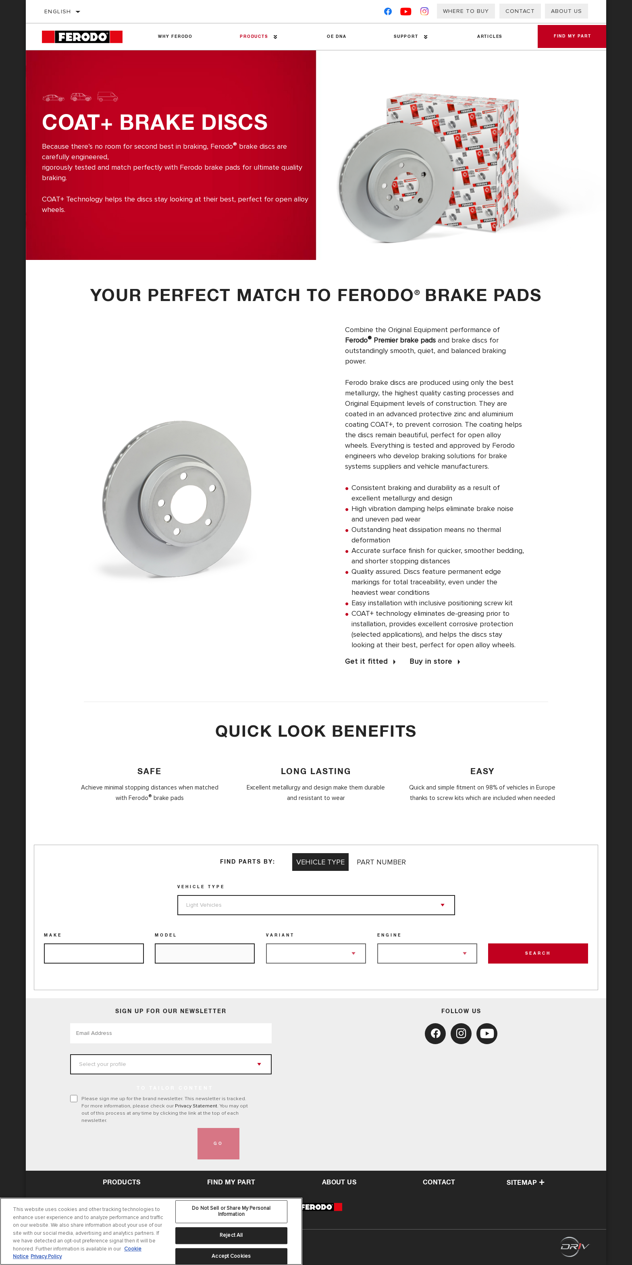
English (57, 11)
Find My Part (572, 37)
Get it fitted (366, 661)
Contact (520, 11)
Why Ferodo (175, 37)
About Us (566, 11)
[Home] (88, 37)
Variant (280, 935)
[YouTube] (406, 13)
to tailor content (175, 1088)
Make (53, 935)
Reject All (231, 1235)
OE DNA (337, 37)
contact (439, 1182)
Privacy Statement (196, 1106)
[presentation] (131, 1143)
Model (166, 935)
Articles (489, 37)
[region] (151, 1231)
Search (538, 953)
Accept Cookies (231, 1256)
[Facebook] (388, 13)
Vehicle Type (201, 887)
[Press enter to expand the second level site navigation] (275, 37)
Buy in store (431, 661)
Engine (389, 935)
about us (339, 1182)
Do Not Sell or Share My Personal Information (231, 1211)
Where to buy (466, 11)
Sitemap (526, 1183)
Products (254, 37)
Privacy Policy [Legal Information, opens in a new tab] (46, 1256)
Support (405, 37)
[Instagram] (424, 13)
